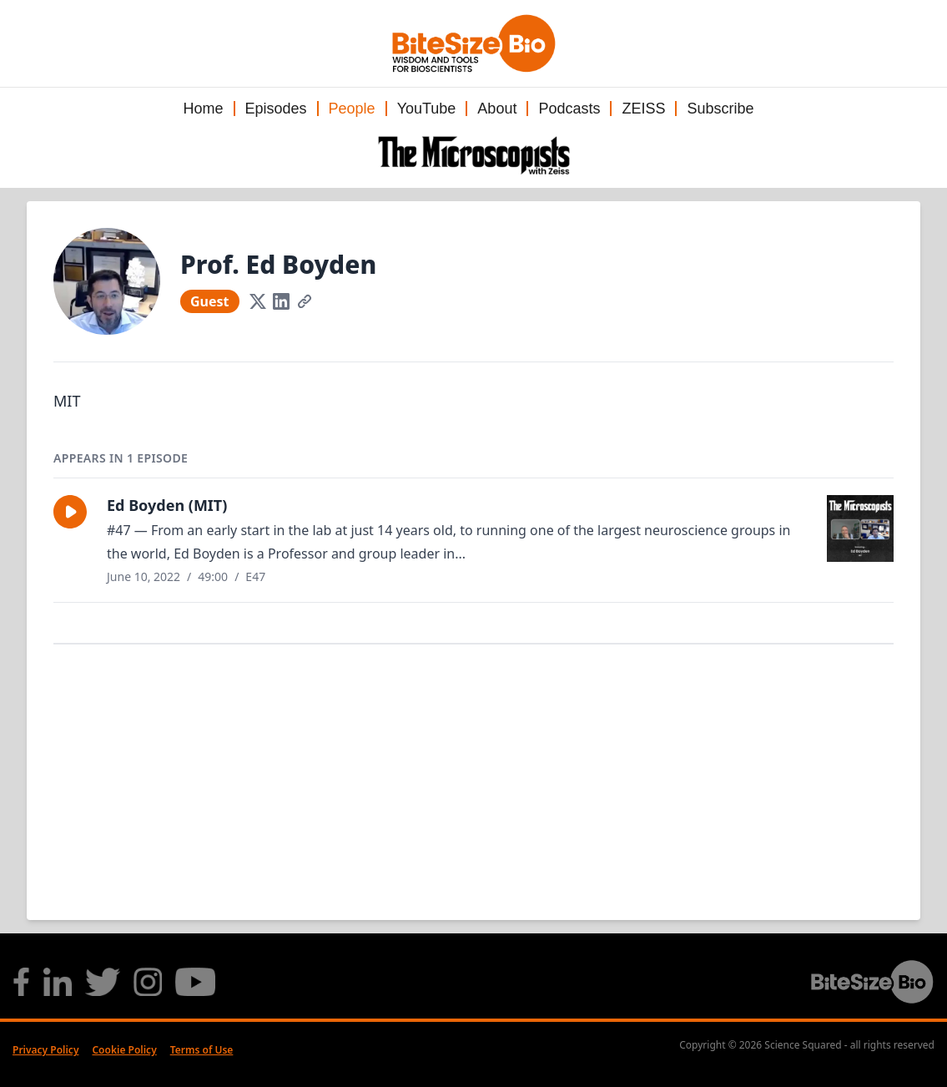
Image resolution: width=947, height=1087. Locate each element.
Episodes (276, 108)
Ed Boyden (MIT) (167, 505)
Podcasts (569, 108)
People (352, 108)
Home (203, 108)
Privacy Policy (45, 1050)
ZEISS (643, 108)
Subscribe (720, 108)
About (496, 108)
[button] (70, 511)
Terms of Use (202, 1050)
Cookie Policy (124, 1050)
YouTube (426, 108)
